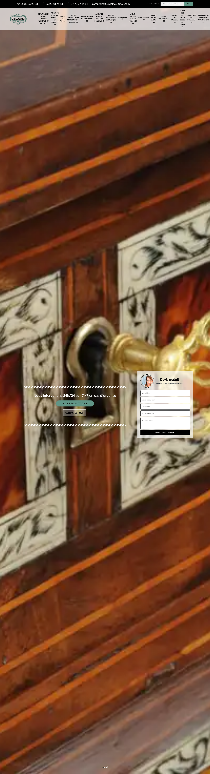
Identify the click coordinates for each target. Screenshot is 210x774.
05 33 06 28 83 (27, 3)
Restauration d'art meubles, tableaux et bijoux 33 (43, 18)
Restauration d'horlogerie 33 (87, 18)
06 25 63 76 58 (52, 3)
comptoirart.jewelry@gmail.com (111, 3)
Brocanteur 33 (143, 19)
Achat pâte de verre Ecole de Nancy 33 (182, 18)
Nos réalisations (75, 403)
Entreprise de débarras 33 (191, 18)
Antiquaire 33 (122, 19)
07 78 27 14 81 (77, 3)
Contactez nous (74, 412)
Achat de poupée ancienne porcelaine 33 (99, 18)
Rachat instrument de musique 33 (111, 18)
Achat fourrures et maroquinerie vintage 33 (73, 18)
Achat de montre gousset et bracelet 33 (55, 19)
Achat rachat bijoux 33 (154, 18)
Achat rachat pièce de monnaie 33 (133, 18)
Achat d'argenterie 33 (164, 18)
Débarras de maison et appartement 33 (203, 18)
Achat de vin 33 (62, 18)
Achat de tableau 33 (174, 18)
